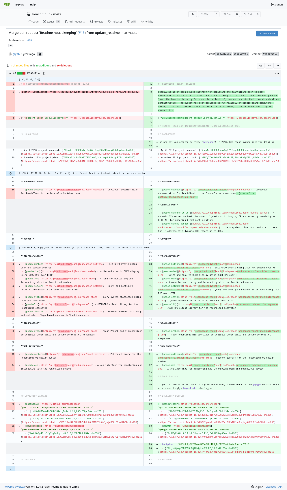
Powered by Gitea (14, 486)
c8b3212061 (224, 54)
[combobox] (260, 65)
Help (33, 4)
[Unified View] (269, 65)
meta (57, 14)
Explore (19, 4)
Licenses (271, 486)
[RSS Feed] (192, 14)
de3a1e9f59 (241, 54)
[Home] (7, 4)
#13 (82, 32)
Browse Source (267, 33)
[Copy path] (43, 73)
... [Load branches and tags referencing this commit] (11, 45)
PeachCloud (41, 14)
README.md (34, 73)
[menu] (277, 65)
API (280, 486)
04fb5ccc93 (270, 54)
